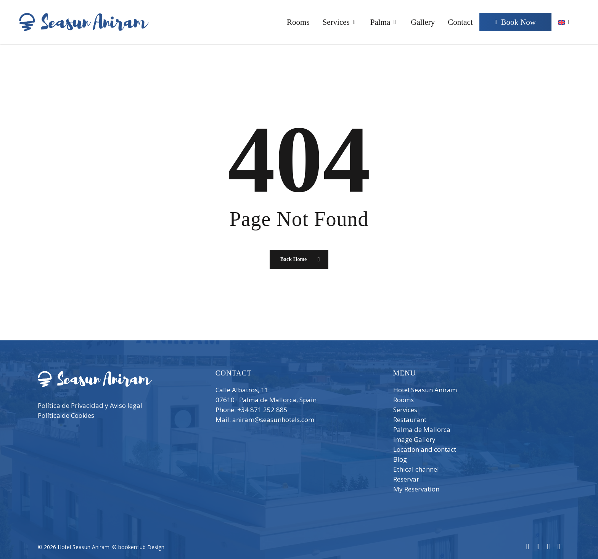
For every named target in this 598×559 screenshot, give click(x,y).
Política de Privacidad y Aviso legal (90, 405)
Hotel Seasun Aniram (425, 389)
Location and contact (424, 449)
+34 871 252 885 (262, 409)
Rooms (403, 399)
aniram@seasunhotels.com (273, 419)
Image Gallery (414, 439)
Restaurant (409, 419)
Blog (400, 459)
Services (405, 409)
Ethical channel (416, 469)
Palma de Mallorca (421, 429)
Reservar (406, 479)
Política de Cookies (66, 415)
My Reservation (416, 489)
